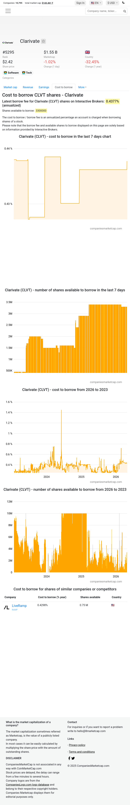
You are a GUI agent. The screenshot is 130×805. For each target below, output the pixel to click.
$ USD (111, 3)
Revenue (28, 87)
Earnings (44, 87)
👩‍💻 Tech (27, 72)
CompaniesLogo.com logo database (27, 784)
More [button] (81, 87)
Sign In (80, 3)
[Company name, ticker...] (106, 11)
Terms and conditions (82, 751)
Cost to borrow (63, 87)
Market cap (10, 87)
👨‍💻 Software (11, 72)
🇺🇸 (95, 3)
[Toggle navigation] (8, 11)
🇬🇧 (87, 52)
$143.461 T (47, 3)
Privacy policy (77, 745)
